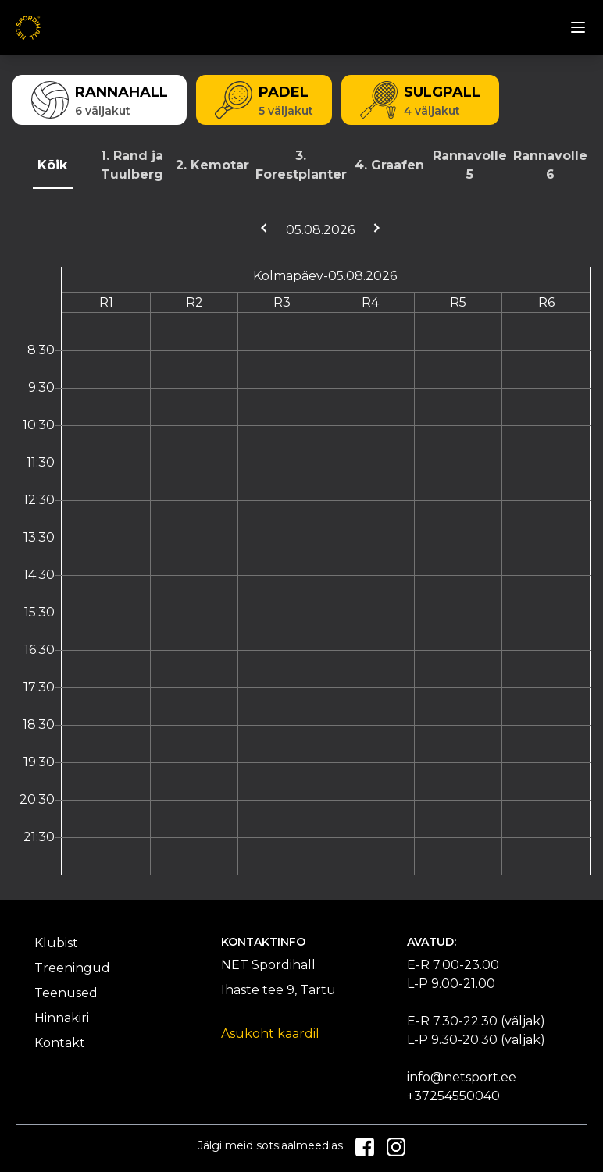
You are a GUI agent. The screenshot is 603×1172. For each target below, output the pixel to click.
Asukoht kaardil (270, 1033)
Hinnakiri (61, 1017)
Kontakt (59, 1042)
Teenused (66, 993)
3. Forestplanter (301, 165)
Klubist (56, 943)
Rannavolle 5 (470, 165)
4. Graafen (389, 165)
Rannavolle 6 (550, 165)
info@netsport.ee (461, 1077)
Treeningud (72, 968)
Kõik (52, 165)
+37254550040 (453, 1096)
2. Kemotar (212, 165)
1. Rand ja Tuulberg (132, 165)
